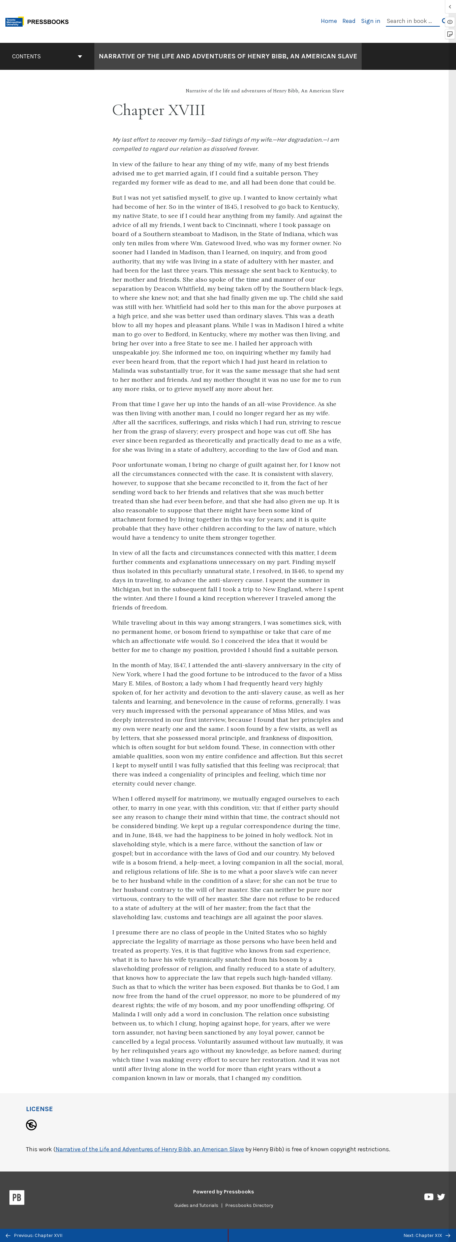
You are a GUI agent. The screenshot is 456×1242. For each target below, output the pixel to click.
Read (349, 21)
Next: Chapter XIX (426, 1235)
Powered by (223, 1191)
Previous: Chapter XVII (34, 1235)
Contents (47, 56)
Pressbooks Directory (249, 1205)
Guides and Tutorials (196, 1205)
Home (329, 21)
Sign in (371, 21)
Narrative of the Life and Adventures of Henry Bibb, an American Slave (150, 1149)
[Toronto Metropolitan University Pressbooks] (39, 21)
